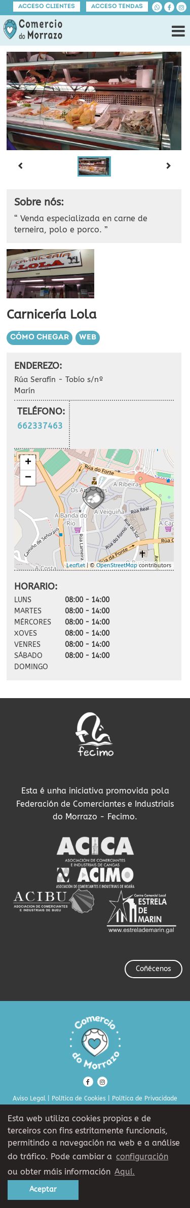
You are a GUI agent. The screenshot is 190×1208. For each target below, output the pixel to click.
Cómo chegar (39, 337)
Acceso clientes (46, 7)
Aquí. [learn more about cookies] (125, 1172)
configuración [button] (142, 1156)
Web (87, 337)
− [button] (28, 478)
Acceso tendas (117, 7)
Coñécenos (153, 968)
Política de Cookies (79, 1098)
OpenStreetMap (116, 565)
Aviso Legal (29, 1098)
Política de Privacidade (144, 1098)
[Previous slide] (19, 166)
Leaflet (75, 565)
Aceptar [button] (43, 1189)
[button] (94, 166)
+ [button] (28, 462)
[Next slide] (168, 166)
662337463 (40, 426)
